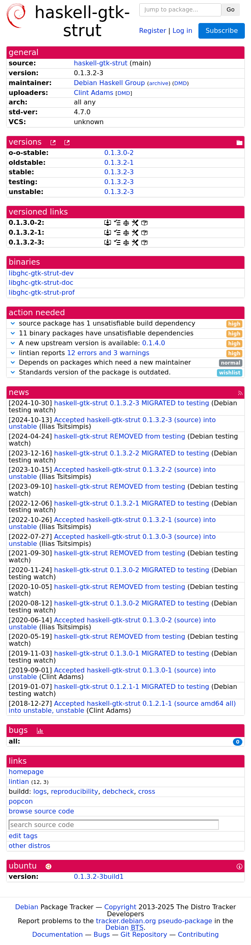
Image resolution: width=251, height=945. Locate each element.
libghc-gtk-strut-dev (41, 273)
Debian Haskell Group (109, 83)
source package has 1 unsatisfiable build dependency (125, 323)
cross (146, 791)
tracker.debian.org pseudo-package (154, 921)
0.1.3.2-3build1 (99, 876)
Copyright (120, 907)
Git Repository (144, 934)
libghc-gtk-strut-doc (41, 283)
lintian (19, 782)
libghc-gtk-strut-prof (42, 292)
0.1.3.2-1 (119, 162)
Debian (27, 907)
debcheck (118, 791)
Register (152, 30)
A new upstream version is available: (125, 343)
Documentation (57, 934)
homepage (26, 772)
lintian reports (125, 353)
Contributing (198, 934)
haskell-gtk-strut (101, 63)
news (19, 392)
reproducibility (74, 791)
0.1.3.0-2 (119, 153)
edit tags (23, 836)
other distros (29, 846)
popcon (21, 801)
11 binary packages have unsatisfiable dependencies (125, 333)
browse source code (41, 811)
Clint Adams (93, 93)
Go (231, 9)
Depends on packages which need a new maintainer (125, 362)
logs (40, 791)
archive (158, 83)
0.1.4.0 (153, 343)
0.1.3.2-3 (119, 172)
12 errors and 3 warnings (108, 353)
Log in (182, 30)
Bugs (102, 934)
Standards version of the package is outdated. (125, 372)
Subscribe (221, 31)
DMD (180, 83)
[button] (13, 323)
